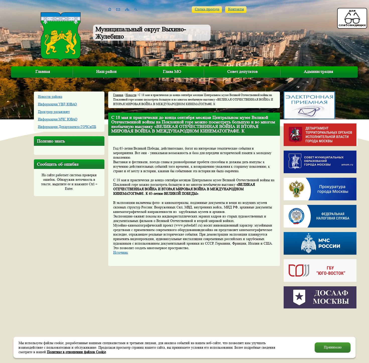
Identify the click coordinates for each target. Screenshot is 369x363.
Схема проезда (207, 9)
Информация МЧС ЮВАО (57, 119)
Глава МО (172, 71)
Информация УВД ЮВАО (57, 104)
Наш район (106, 71)
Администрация (318, 71)
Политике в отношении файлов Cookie (76, 352)
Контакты (236, 9)
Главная (42, 71)
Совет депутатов (242, 71)
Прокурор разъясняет (54, 112)
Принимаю (333, 347)
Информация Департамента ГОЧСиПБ (67, 127)
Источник (120, 252)
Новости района (50, 97)
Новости (131, 95)
